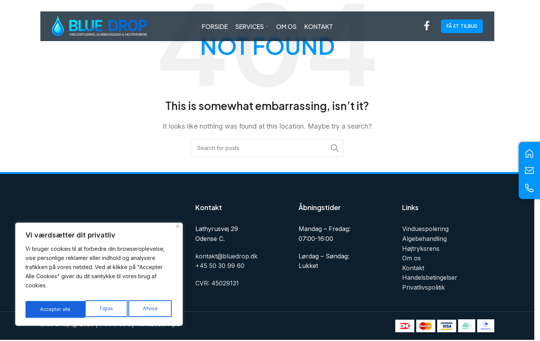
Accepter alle (143, 309)
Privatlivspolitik (423, 287)
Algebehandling (424, 238)
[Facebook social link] (426, 28)
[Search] (267, 148)
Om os (411, 258)
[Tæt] (177, 231)
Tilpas (46, 309)
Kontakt (413, 268)
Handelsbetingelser (429, 277)
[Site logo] (99, 28)
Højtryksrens (420, 248)
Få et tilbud (462, 28)
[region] (99, 277)
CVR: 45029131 (217, 283)
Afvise (90, 309)
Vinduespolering (425, 229)
